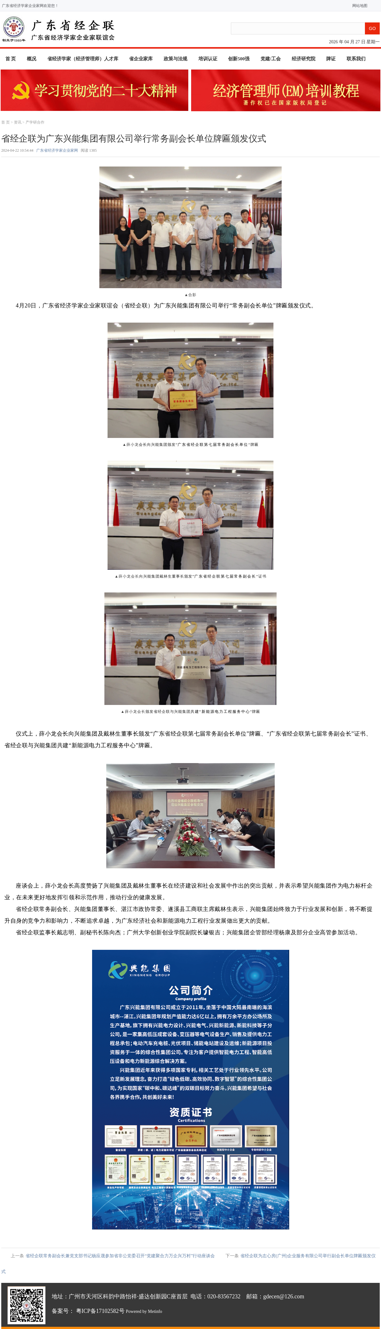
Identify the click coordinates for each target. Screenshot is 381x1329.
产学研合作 (35, 122)
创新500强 (238, 58)
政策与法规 (175, 58)
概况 (31, 58)
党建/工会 (271, 58)
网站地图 (358, 5)
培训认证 (207, 58)
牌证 (331, 58)
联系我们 (356, 58)
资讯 (17, 122)
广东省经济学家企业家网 (57, 150)
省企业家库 (141, 58)
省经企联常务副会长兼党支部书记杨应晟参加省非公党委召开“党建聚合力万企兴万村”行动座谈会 (120, 1255)
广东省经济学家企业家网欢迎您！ (30, 5)
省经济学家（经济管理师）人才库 (82, 58)
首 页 (10, 58)
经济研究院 (303, 58)
